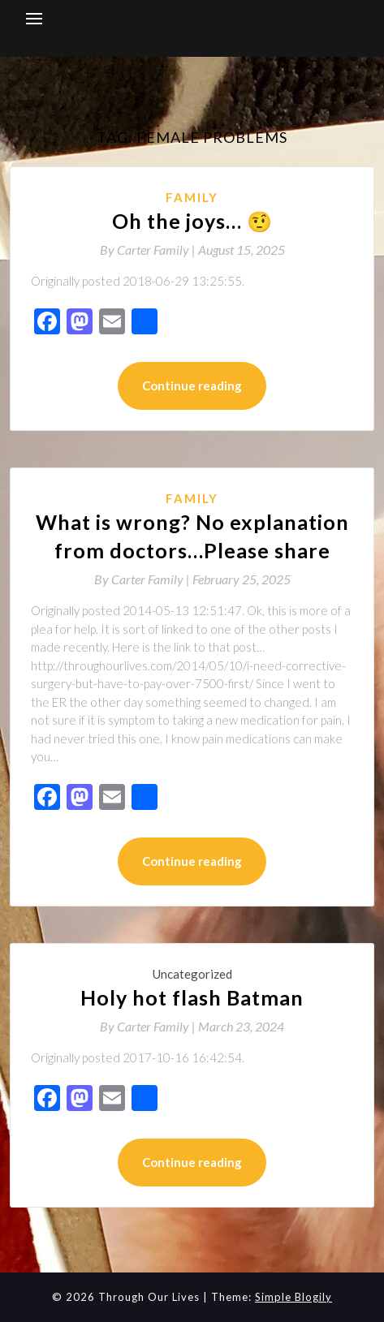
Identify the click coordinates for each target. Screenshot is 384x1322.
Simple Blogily (293, 1296)
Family (192, 197)
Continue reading (192, 385)
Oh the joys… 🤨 (192, 221)
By (149, 249)
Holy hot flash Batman (192, 997)
